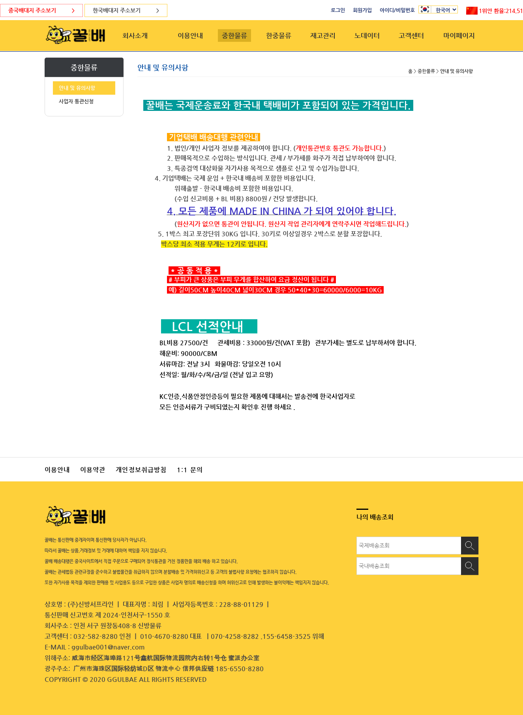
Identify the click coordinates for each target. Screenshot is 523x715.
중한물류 (234, 35)
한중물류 (278, 35)
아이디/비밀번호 (397, 10)
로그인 (338, 10)
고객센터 (411, 35)
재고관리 (323, 35)
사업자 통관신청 (76, 101)
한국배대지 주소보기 (126, 10)
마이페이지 (459, 35)
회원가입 (362, 10)
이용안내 (190, 35)
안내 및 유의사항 (77, 88)
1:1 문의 (190, 470)
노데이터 (367, 35)
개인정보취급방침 (141, 470)
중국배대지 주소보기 (41, 10)
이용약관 (92, 470)
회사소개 (135, 35)
